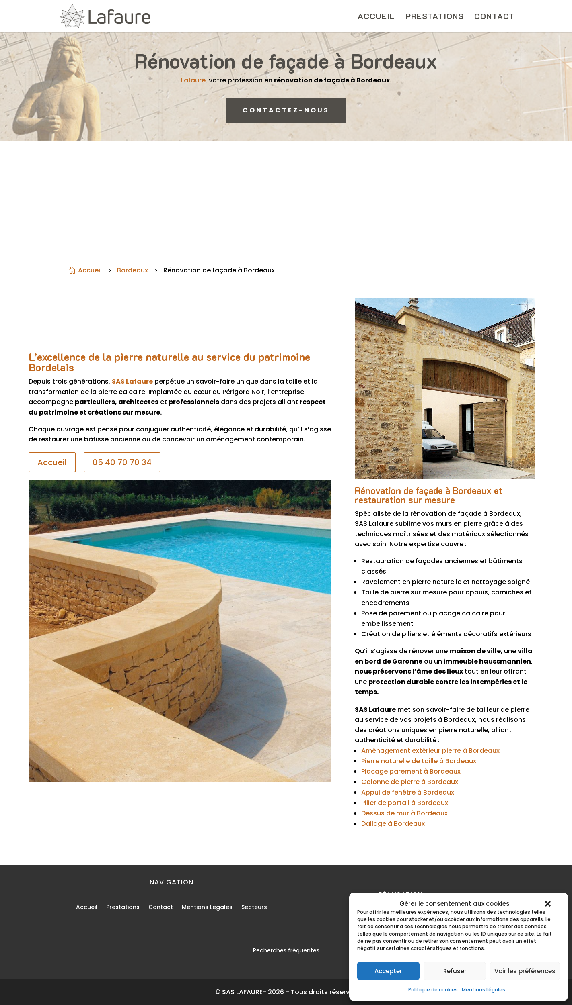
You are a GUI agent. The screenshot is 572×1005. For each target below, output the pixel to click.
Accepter (388, 971)
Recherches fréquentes (286, 950)
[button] (548, 904)
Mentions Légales (483, 989)
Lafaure (204, 79)
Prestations (434, 17)
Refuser (455, 971)
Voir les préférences (525, 971)
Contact (494, 17)
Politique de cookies (433, 989)
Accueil (376, 17)
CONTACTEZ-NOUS (286, 110)
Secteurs (254, 907)
